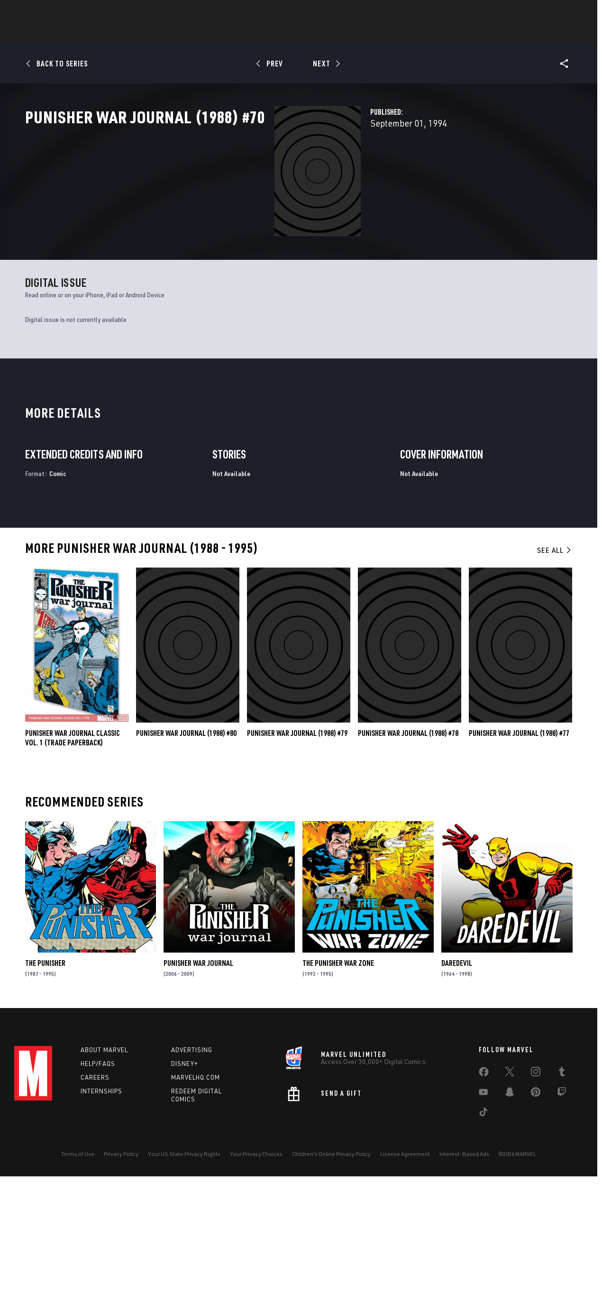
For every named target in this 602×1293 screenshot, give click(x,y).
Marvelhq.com (195, 1189)
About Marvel (104, 1162)
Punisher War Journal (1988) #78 (408, 845)
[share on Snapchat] (509, 1206)
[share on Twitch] (561, 1206)
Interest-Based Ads (464, 1266)
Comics (193, 33)
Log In (49, 12)
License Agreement (405, 1266)
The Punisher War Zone (338, 1075)
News (157, 33)
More (439, 33)
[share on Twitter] (509, 1186)
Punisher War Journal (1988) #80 (186, 845)
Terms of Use (77, 1266)
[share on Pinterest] (535, 1206)
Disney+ (184, 1176)
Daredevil (456, 1075)
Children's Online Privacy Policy (331, 1266)
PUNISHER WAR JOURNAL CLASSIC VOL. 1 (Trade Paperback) (72, 850)
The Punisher (45, 1075)
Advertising (191, 1162)
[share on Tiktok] (483, 1226)
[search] (571, 12)
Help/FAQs (98, 1176)
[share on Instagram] (535, 1186)
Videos (404, 33)
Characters (239, 33)
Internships (101, 1203)
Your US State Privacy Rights (184, 1266)
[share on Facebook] (484, 1186)
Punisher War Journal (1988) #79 (297, 845)
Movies (321, 33)
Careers (95, 1189)
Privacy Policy (121, 1266)
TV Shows (363, 33)
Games (284, 33)
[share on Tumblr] (561, 1186)
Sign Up (80, 12)
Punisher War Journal (198, 1075)
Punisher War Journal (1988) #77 (519, 845)
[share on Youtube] (483, 1206)
